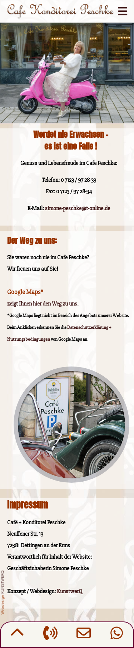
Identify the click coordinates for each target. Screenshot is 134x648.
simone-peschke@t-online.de (77, 208)
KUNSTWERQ (3, 582)
